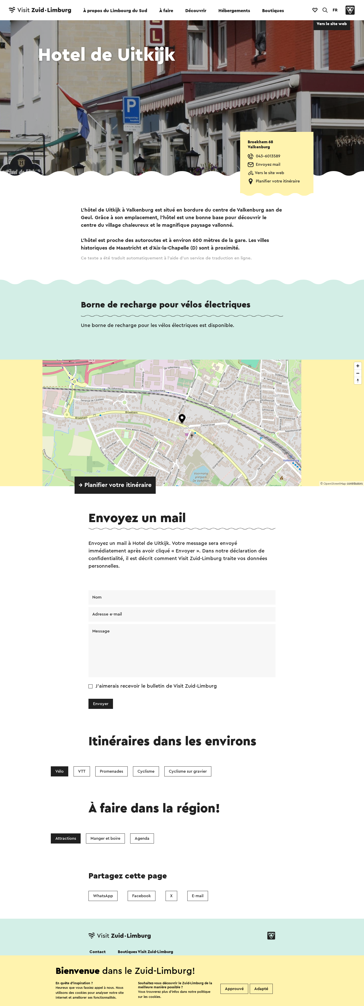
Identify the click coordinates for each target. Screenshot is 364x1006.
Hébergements (234, 10)
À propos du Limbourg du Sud (115, 10)
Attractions (65, 839)
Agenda (142, 839)
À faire (166, 10)
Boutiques (273, 10)
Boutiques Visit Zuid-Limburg (145, 953)
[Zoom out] (357, 373)
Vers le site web (269, 173)
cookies (154, 996)
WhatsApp (103, 897)
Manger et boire (105, 839)
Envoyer (100, 705)
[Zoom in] (357, 365)
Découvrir (195, 10)
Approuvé (234, 989)
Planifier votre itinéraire (278, 181)
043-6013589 (268, 156)
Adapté (261, 989)
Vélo (59, 772)
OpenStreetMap (335, 483)
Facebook (141, 897)
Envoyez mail (268, 164)
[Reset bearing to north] (357, 380)
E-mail (197, 897)
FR (335, 10)
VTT (81, 772)
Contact (97, 953)
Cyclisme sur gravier (188, 772)
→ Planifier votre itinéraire (115, 485)
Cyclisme (146, 772)
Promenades (111, 772)
